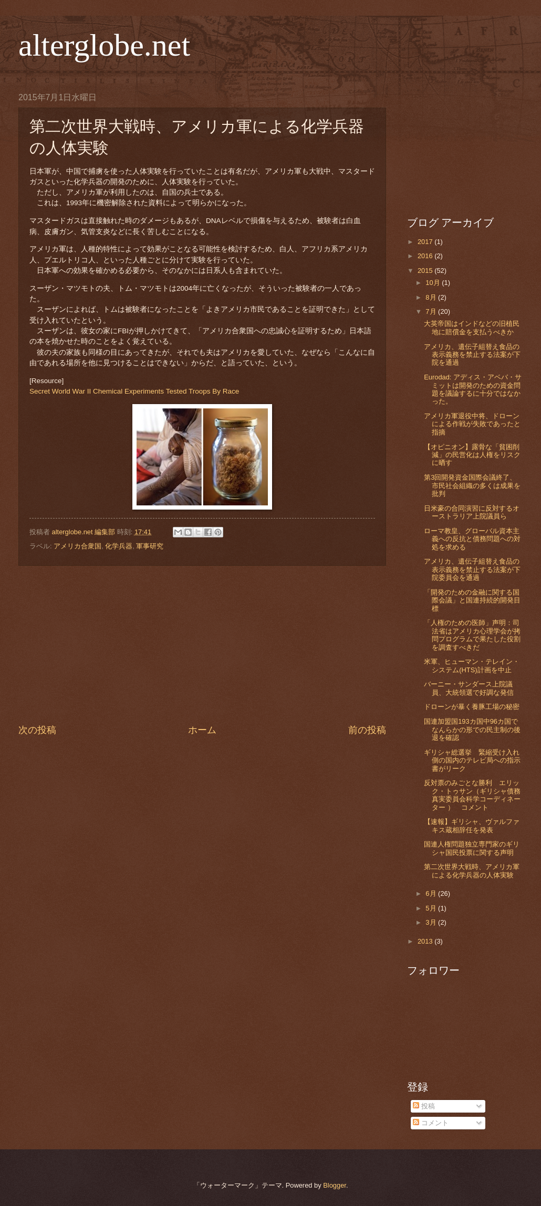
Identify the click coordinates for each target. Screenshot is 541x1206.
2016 (426, 256)
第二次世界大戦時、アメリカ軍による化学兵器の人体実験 (471, 871)
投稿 (424, 1106)
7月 (431, 311)
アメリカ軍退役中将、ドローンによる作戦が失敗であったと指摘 (472, 424)
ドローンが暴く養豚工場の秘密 (471, 707)
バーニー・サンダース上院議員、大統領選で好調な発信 (469, 688)
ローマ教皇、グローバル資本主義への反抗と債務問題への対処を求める (472, 539)
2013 (426, 941)
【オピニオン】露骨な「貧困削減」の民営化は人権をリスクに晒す (472, 455)
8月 (431, 297)
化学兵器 (118, 546)
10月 (433, 283)
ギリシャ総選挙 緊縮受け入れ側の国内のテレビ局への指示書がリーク (472, 760)
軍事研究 (149, 546)
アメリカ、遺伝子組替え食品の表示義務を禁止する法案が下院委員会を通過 (472, 569)
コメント (431, 1123)
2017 (426, 242)
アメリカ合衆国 (77, 546)
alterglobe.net (104, 45)
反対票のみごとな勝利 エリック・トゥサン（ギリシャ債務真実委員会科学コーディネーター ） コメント (472, 795)
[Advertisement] (202, 644)
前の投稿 (367, 730)
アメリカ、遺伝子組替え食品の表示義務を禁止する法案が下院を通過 (472, 355)
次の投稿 (37, 730)
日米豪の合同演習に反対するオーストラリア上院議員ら (471, 512)
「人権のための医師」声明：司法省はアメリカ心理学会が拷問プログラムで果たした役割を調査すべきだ (472, 635)
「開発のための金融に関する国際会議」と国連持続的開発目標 (472, 600)
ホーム (202, 730)
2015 (426, 270)
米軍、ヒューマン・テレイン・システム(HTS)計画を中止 (471, 665)
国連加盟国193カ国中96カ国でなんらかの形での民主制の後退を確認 (472, 729)
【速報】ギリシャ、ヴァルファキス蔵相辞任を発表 (471, 825)
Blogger (334, 1185)
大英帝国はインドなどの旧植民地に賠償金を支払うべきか (471, 327)
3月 (431, 922)
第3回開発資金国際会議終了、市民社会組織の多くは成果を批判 (472, 485)
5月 (431, 908)
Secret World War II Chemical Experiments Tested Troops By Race (134, 391)
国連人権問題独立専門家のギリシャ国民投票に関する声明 (471, 848)
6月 (431, 893)
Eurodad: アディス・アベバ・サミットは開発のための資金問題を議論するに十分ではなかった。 (473, 389)
